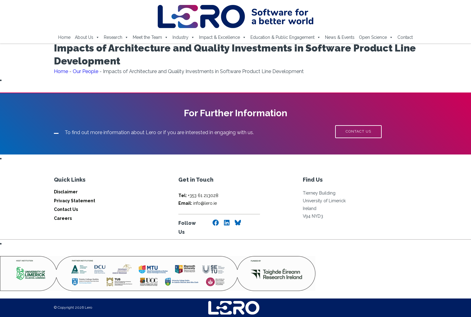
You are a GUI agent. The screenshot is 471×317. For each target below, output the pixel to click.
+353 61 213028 (198, 195)
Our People (85, 71)
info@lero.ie (197, 203)
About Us (87, 37)
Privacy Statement (74, 200)
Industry (184, 37)
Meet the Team (150, 37)
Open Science (376, 37)
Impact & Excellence (222, 37)
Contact (405, 37)
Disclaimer (66, 191)
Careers (63, 218)
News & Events (340, 37)
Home (64, 37)
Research (116, 37)
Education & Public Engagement (285, 37)
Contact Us (66, 209)
